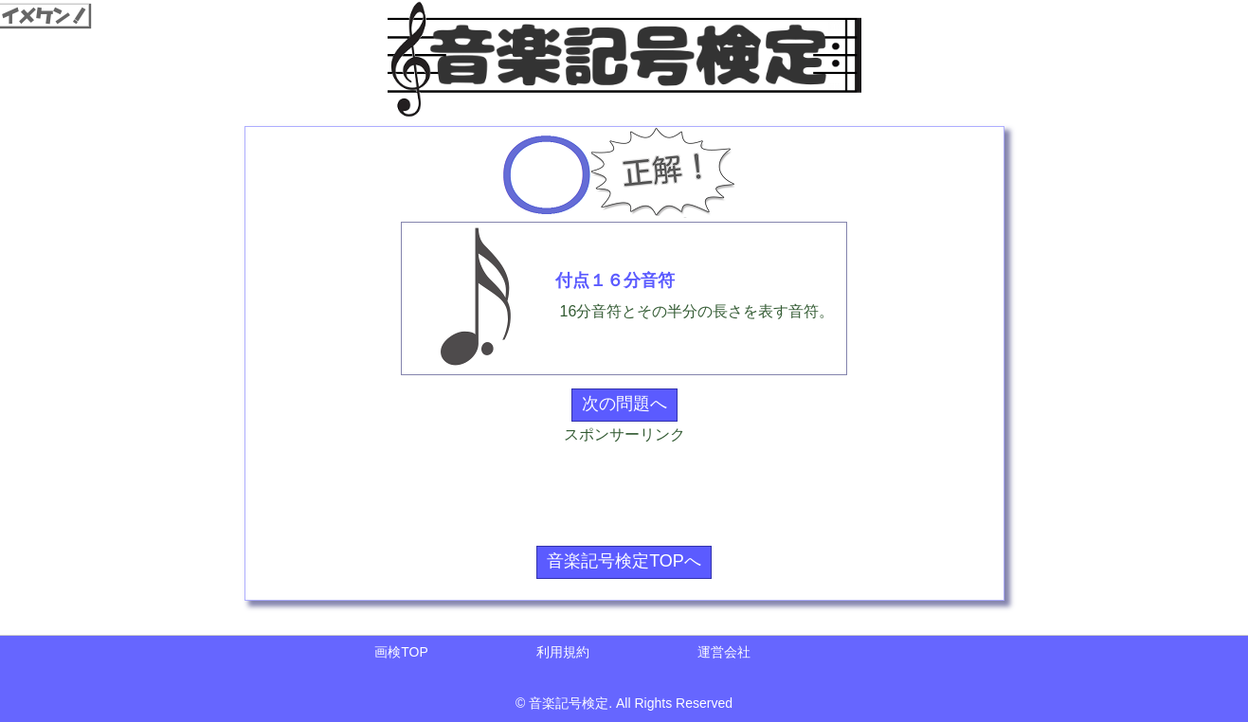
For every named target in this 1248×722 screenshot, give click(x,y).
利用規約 (562, 651)
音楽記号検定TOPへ (624, 560)
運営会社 (724, 651)
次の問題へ (624, 403)
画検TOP (401, 651)
